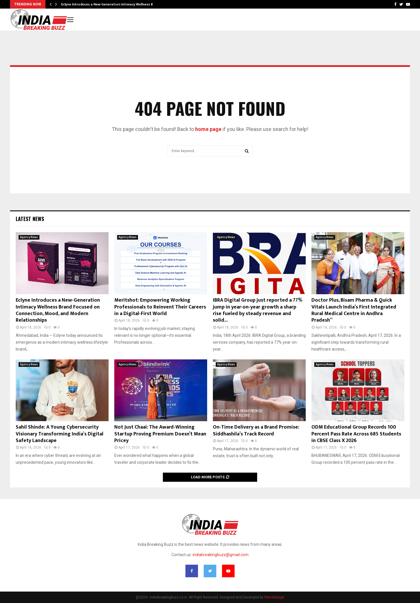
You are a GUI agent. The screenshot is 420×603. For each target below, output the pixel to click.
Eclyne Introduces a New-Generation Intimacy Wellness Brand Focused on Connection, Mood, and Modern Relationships (58, 310)
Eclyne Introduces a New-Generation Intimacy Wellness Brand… (112, 4)
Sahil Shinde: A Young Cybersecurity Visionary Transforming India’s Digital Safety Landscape (59, 434)
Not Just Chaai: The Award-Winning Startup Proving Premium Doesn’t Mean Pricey (160, 434)
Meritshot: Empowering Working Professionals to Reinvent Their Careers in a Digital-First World (160, 307)
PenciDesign (274, 597)
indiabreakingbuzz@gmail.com (221, 554)
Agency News (29, 237)
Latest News (30, 218)
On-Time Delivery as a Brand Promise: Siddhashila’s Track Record (256, 430)
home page (208, 129)
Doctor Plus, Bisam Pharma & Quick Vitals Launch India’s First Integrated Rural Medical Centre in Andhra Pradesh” (353, 310)
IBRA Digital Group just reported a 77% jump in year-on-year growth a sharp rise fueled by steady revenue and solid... (257, 310)
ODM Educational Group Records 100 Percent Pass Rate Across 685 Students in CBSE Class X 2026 (356, 434)
